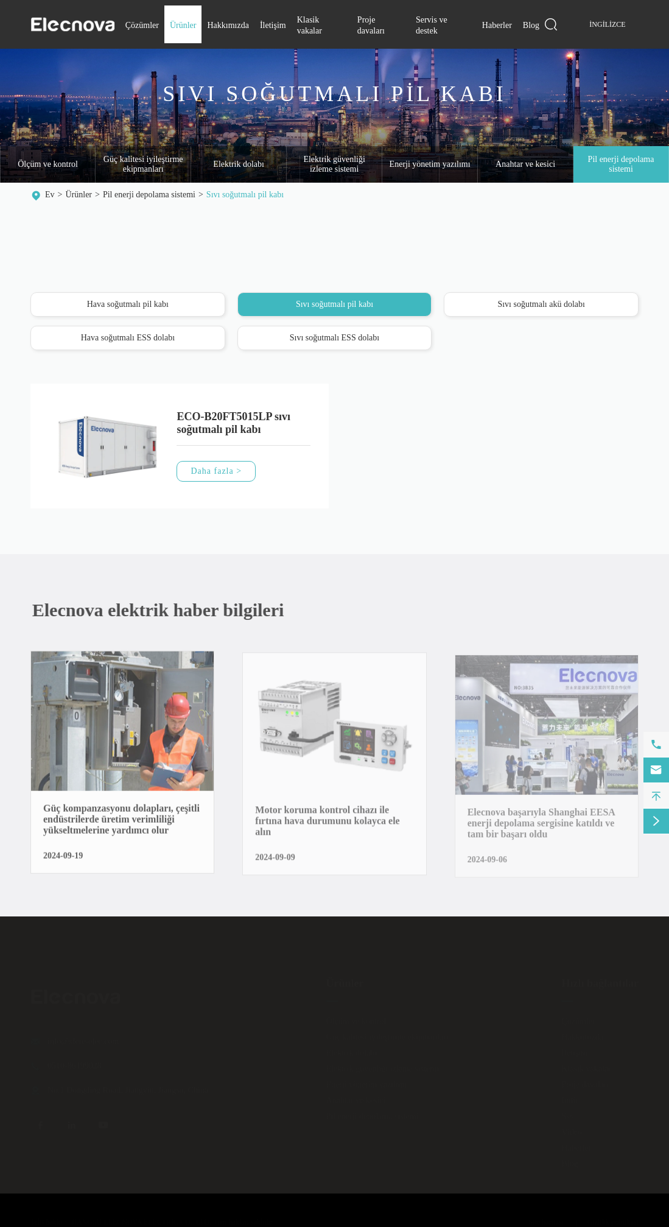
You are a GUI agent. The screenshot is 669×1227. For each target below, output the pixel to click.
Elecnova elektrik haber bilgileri (165, 610)
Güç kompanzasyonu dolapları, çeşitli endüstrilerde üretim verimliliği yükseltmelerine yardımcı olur (121, 827)
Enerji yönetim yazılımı (430, 164)
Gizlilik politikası (613, 1218)
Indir (569, 1097)
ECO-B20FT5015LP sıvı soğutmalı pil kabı (233, 423)
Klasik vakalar (586, 1065)
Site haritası (546, 1218)
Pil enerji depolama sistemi (149, 194)
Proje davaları (585, 1081)
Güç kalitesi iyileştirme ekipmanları (143, 164)
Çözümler (142, 25)
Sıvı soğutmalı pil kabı (245, 194)
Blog (531, 25)
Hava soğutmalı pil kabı (128, 304)
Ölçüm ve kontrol (48, 164)
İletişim (273, 25)
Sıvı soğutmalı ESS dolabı (334, 338)
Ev (50, 194)
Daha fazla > (216, 471)
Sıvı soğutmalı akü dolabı (541, 304)
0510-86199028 (74, 1062)
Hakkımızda (227, 25)
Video (571, 1128)
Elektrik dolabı (238, 164)
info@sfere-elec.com (83, 1037)
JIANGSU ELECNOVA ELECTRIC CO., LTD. (141, 1218)
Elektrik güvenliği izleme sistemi (334, 164)
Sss (567, 1112)
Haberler (497, 25)
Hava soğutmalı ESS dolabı (128, 338)
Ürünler (183, 25)
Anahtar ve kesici (525, 164)
